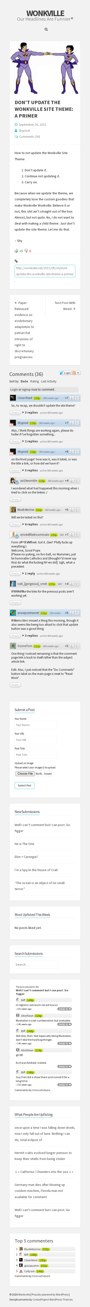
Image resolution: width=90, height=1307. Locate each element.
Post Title (20, 748)
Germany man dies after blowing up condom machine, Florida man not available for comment (40, 1190)
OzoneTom (25, 646)
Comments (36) (29, 136)
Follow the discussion (76, 373)
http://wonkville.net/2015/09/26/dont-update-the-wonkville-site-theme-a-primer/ (45, 271)
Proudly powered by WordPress (50, 1294)
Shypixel (24, 130)
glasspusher (31, 1265)
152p (39, 510)
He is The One (24, 844)
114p (42, 481)
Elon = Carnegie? (26, 857)
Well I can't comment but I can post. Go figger (42, 992)
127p (52, 584)
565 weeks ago (51, 398)
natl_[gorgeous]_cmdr (32, 584)
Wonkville (45, 13)
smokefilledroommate (34, 535)
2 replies (32, 441)
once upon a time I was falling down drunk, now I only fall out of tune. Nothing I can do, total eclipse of (45, 1133)
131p (44, 613)
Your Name (20, 718)
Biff (23, 1000)
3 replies (32, 412)
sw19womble (28, 481)
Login (14, 389)
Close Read (25, 398)
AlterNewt (27, 1015)
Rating (34, 381)
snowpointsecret (28, 613)
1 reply (30, 573)
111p (37, 646)
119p (33, 423)
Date (24, 381)
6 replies (32, 524)
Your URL (19, 733)
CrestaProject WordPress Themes (52, 1299)
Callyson (29, 1271)
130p (37, 398)
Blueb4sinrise (26, 510)
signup (26, 389)
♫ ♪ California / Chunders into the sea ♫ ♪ (44, 1172)
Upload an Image (24, 763)
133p (54, 535)
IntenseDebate (41, 1090)
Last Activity (48, 381)
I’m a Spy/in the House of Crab (36, 870)
